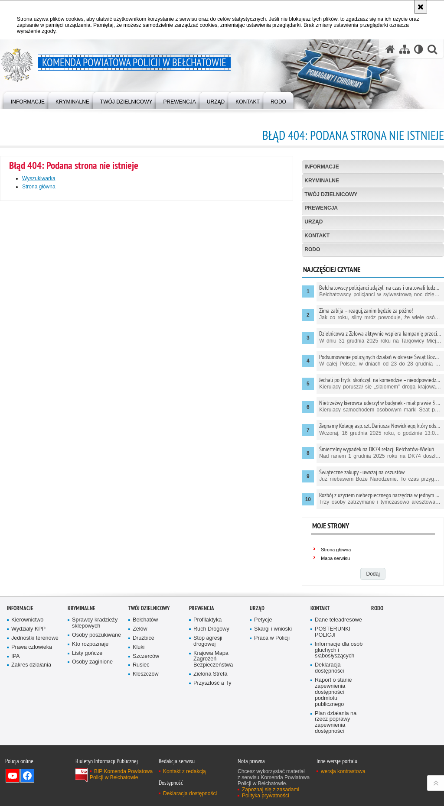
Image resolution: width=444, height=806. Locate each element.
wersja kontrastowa (343, 771)
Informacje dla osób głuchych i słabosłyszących (338, 650)
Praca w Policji (272, 638)
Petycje (263, 620)
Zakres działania (31, 665)
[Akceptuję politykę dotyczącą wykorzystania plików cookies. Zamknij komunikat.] (420, 7)
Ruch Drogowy (211, 629)
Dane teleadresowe (338, 620)
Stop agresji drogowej (207, 641)
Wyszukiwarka (39, 178)
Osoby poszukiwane (96, 635)
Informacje (321, 167)
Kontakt (317, 236)
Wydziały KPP (28, 629)
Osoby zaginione (92, 662)
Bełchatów (145, 620)
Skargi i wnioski (273, 629)
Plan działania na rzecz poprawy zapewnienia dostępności (335, 723)
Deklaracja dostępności (329, 668)
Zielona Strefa (210, 674)
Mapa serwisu (335, 558)
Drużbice (143, 638)
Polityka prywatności (265, 796)
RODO (312, 249)
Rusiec (141, 665)
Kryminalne (321, 181)
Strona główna (39, 187)
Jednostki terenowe (35, 638)
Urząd (313, 222)
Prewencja (321, 208)
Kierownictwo (27, 620)
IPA (15, 656)
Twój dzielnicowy (330, 194)
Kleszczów (146, 674)
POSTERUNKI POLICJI (332, 632)
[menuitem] (28, 100)
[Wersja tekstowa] (418, 49)
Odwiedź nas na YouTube (13, 776)
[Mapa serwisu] (404, 49)
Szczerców (146, 656)
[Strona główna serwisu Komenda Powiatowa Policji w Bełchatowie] (390, 49)
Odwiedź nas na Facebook (27, 776)
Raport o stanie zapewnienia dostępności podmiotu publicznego (333, 692)
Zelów (140, 629)
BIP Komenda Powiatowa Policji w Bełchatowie (121, 774)
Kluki (138, 647)
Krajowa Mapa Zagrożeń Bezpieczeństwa (213, 659)
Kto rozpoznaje (90, 644)
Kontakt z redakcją (184, 771)
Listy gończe (87, 653)
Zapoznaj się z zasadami (270, 790)
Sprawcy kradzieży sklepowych (95, 623)
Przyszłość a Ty (212, 683)
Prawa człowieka (31, 647)
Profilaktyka (207, 620)
